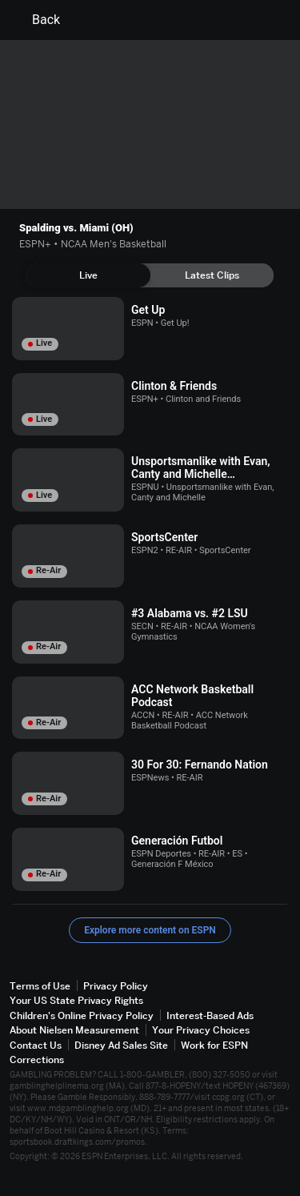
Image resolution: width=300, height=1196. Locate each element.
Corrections (37, 1060)
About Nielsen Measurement (74, 1030)
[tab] (88, 275)
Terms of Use (40, 986)
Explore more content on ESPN (150, 930)
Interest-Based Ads (210, 1015)
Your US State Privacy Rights (76, 1000)
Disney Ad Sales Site (121, 1045)
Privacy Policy (115, 986)
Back (36, 20)
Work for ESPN (214, 1045)
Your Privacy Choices (201, 1030)
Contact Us (36, 1045)
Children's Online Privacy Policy (82, 1015)
